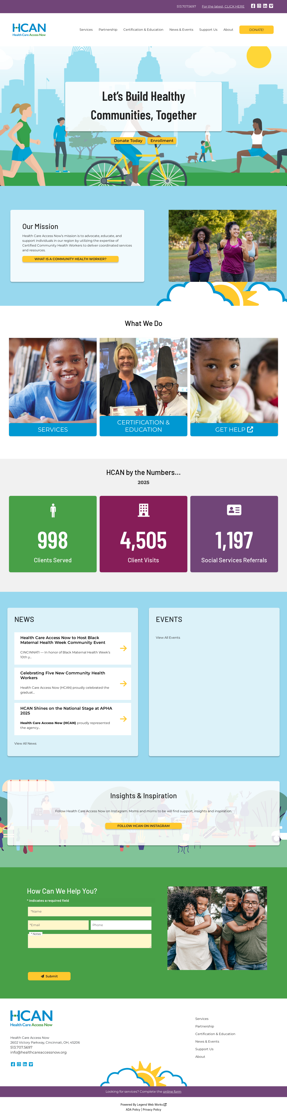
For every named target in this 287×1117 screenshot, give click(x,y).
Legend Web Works (151, 1104)
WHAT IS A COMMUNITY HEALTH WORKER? (70, 259)
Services (86, 30)
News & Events (181, 30)
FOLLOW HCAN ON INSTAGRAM (143, 826)
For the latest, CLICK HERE (223, 6)
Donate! (256, 30)
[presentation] (58, 960)
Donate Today (128, 140)
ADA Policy (133, 1109)
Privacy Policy (152, 1109)
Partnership (108, 30)
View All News (25, 743)
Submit (49, 976)
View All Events (168, 637)
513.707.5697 (186, 6)
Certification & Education (143, 30)
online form (172, 1091)
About (228, 30)
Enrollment (161, 140)
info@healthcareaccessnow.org (38, 1052)
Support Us (208, 30)
